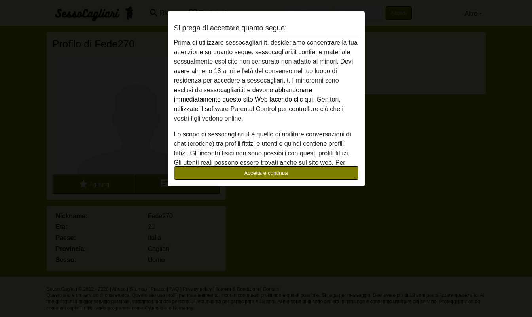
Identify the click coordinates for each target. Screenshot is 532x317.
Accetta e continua (266, 173)
